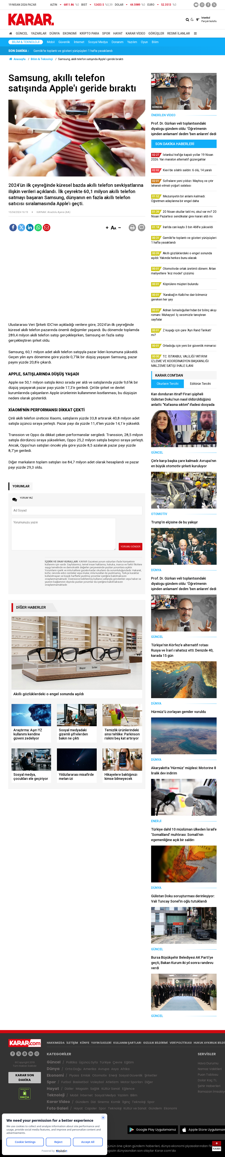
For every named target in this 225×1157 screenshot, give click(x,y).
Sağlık (94, 1088)
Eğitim (129, 1062)
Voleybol (97, 1082)
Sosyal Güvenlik (131, 1075)
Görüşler (156, 33)
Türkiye (105, 1062)
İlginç (126, 1102)
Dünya (55, 33)
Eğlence (128, 1088)
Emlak (85, 1075)
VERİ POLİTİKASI (181, 1043)
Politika (71, 1062)
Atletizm (112, 1082)
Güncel (22, 33)
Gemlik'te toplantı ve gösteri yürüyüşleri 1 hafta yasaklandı (73, 51)
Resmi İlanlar (178, 33)
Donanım (117, 42)
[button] (107, 228)
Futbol (66, 1082)
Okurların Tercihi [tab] (167, 384)
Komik (115, 1102)
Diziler (69, 1088)
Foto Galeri (57, 1108)
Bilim (155, 42)
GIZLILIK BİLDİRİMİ (155, 1043)
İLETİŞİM (72, 1043)
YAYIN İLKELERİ (101, 1043)
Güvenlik (64, 42)
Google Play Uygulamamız (156, 1129)
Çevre (117, 1062)
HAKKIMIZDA (56, 1043)
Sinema (103, 1102)
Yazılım (132, 42)
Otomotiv (99, 1075)
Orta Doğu (73, 1069)
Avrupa (103, 1069)
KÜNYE (84, 1043)
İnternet (79, 42)
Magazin (82, 1088)
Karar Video (135, 33)
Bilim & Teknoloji (25, 42)
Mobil (51, 42)
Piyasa (74, 1075)
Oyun (144, 42)
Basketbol (80, 1082)
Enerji (113, 1075)
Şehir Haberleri (209, 1086)
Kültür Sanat (110, 1088)
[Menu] (194, 33)
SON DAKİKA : (18, 51)
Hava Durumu (208, 1063)
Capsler (91, 1108)
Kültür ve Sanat (135, 1108)
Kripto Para (89, 33)
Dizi (93, 1102)
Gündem (82, 1102)
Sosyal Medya (98, 42)
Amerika (89, 1069)
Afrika (124, 1069)
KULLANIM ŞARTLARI (127, 1043)
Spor (106, 33)
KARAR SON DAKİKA (24, 1077)
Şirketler (150, 1075)
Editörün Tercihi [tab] (200, 384)
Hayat (118, 33)
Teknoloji (56, 1095)
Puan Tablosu (208, 1074)
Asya (115, 1069)
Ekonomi (70, 33)
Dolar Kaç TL (207, 1080)
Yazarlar (38, 33)
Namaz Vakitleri (210, 1069)
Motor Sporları (131, 1082)
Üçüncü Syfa (88, 1062)
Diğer (149, 1082)
